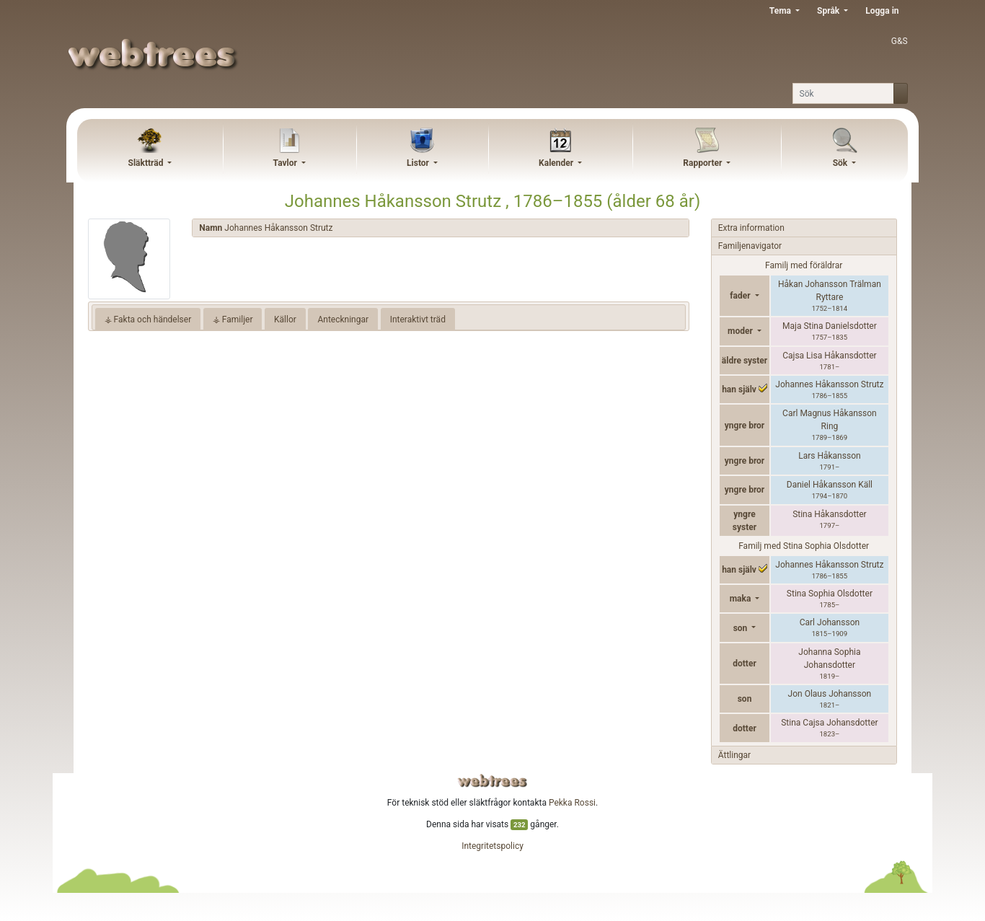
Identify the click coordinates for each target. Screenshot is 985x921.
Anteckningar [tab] (342, 319)
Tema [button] (781, 11)
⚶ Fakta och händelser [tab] (148, 319)
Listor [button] (419, 163)
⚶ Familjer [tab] (233, 319)
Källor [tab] (285, 319)
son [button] (741, 628)
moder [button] (741, 331)
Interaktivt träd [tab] (418, 319)
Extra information (751, 228)
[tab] (440, 228)
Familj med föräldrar (803, 265)
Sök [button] (841, 163)
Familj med (803, 546)
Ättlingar (734, 755)
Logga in (881, 11)
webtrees (492, 780)
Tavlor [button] (286, 163)
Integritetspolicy (492, 846)
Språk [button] (829, 11)
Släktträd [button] (147, 163)
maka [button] (742, 599)
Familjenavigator (750, 246)
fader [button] (741, 296)
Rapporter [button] (703, 163)
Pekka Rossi (572, 803)
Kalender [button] (557, 163)
